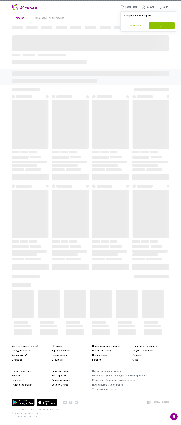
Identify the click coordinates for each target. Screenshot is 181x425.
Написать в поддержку (144, 346)
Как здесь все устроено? (25, 346)
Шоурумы (57, 346)
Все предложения (21, 371)
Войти (163, 7)
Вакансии (97, 359)
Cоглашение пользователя (24, 416)
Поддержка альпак (22, 384)
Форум (148, 7)
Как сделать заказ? (22, 350)
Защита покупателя (142, 350)
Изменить (135, 25)
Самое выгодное (61, 371)
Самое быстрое (60, 384)
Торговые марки (61, 350)
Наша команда (59, 355)
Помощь (137, 355)
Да (161, 25)
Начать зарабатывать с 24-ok (107, 371)
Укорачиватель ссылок (104, 389)
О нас (135, 359)
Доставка (17, 359)
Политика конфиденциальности (27, 413)
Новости (16, 380)
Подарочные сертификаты (106, 346)
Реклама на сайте (101, 350)
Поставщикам (99, 355)
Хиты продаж (59, 375)
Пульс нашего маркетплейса (107, 384)
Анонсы (16, 375)
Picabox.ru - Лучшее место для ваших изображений (119, 375)
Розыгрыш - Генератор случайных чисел (113, 380)
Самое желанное (61, 380)
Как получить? (19, 355)
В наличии (57, 359)
